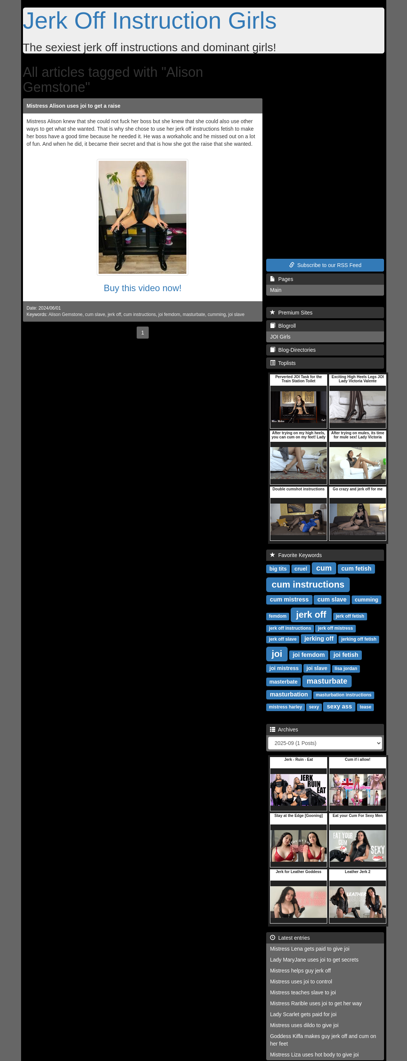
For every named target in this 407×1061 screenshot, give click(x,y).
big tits (278, 569)
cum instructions (139, 314)
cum (324, 568)
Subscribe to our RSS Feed (325, 265)
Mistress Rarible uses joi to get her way (316, 1003)
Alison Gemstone (66, 314)
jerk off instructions (290, 628)
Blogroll (283, 326)
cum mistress (289, 599)
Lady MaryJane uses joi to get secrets (314, 960)
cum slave (95, 314)
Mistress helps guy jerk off (300, 971)
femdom (278, 616)
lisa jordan (346, 668)
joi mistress (284, 668)
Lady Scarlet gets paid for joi (303, 1014)
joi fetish (346, 655)
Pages (281, 279)
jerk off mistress (335, 628)
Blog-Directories (293, 350)
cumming (216, 314)
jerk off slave (282, 639)
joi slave (236, 314)
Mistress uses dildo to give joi (304, 1025)
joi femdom (169, 314)
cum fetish (356, 568)
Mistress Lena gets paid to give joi (309, 949)
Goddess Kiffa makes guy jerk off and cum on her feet (323, 1040)
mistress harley (285, 707)
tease (365, 707)
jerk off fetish (350, 616)
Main (275, 290)
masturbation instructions (344, 695)
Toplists (283, 363)
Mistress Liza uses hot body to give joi (314, 1055)
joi (277, 654)
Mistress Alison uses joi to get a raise (73, 106)
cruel (300, 569)
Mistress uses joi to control (301, 982)
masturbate (194, 314)
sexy (314, 707)
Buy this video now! (142, 288)
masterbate (284, 682)
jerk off (114, 314)
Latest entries (290, 938)
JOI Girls (280, 337)
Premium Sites (291, 313)
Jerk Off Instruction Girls (150, 20)
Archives (284, 730)
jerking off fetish (358, 639)
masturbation (289, 694)
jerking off (318, 638)
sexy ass (339, 706)
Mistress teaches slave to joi (303, 992)
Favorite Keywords (296, 555)
